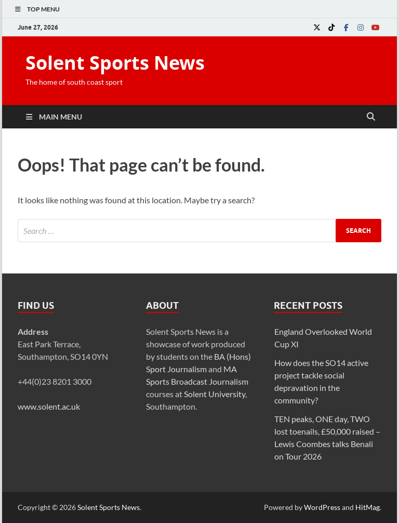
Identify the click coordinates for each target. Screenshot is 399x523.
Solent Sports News (115, 62)
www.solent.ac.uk (49, 406)
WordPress (322, 507)
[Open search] (371, 117)
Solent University (214, 394)
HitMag (367, 507)
